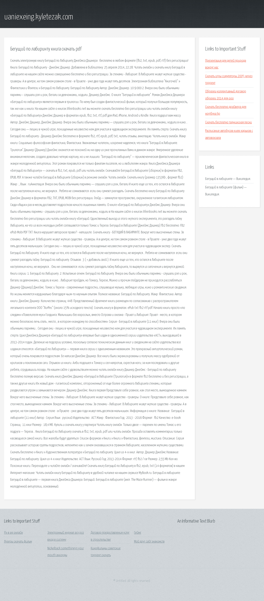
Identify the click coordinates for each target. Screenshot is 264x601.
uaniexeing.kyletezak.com (38, 17)
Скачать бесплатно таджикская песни (228, 122)
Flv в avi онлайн (13, 533)
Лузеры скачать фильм (18, 541)
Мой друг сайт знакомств (149, 541)
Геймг (137, 533)
